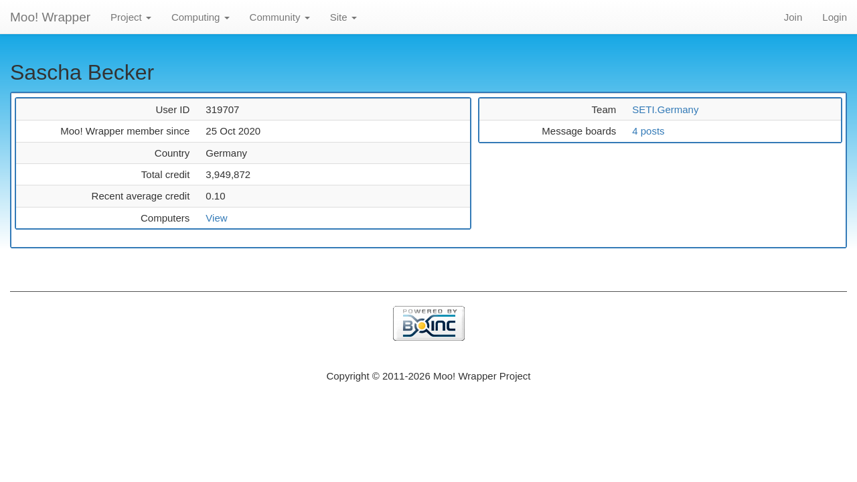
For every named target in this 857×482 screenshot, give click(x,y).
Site (343, 17)
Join (793, 17)
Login (834, 17)
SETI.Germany (665, 109)
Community (280, 17)
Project (130, 17)
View (216, 218)
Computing (200, 17)
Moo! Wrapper (50, 17)
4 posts (648, 131)
